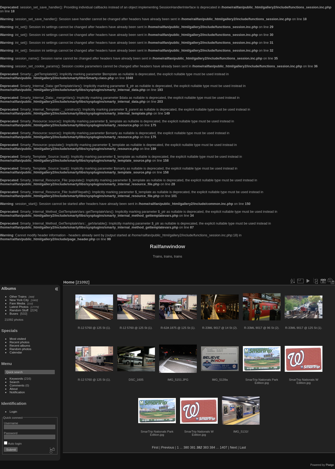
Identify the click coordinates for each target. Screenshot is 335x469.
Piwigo (330, 464)
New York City (19, 300)
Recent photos (20, 342)
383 (206, 447)
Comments (17, 385)
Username (11, 423)
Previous (167, 447)
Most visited (18, 338)
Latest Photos (19, 306)
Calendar (16, 352)
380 (186, 447)
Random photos (20, 349)
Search (14, 382)
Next (233, 447)
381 (193, 447)
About (14, 388)
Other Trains (18, 296)
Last (242, 447)
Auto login (13, 443)
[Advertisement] (167, 269)
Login (13, 411)
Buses (14, 313)
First (155, 447)
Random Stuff (19, 310)
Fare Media (17, 303)
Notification (17, 392)
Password (11, 433)
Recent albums (20, 345)
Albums (8, 288)
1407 (223, 447)
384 (212, 447)
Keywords (16, 378)
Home (69, 282)
